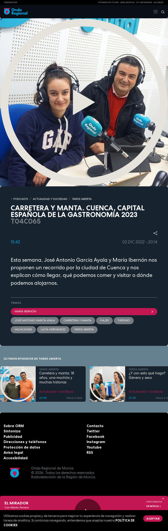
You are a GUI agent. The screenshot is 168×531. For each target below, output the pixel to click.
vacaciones (23, 329)
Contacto (95, 426)
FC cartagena (144, 2)
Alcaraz (158, 2)
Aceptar (153, 518)
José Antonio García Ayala (35, 320)
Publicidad (13, 436)
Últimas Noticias (108, 2)
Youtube (94, 447)
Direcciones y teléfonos (25, 441)
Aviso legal (13, 452)
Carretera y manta (77, 320)
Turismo (124, 320)
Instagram (96, 441)
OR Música (153, 506)
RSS (90, 452)
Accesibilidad (16, 458)
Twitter (93, 431)
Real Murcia (127, 2)
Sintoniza (12, 431)
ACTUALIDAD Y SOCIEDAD (50, 199)
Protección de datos (22, 447)
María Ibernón (84, 311)
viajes (104, 320)
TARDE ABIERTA (82, 199)
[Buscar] (161, 11)
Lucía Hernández (53, 329)
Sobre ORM (14, 426)
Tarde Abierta (84, 329)
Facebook (95, 436)
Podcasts (20, 199)
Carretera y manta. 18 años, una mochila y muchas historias (56, 377)
